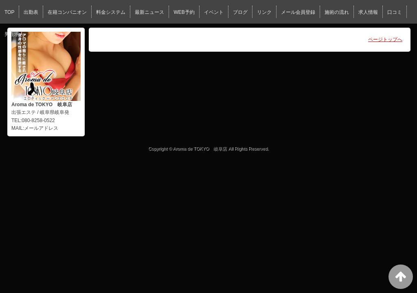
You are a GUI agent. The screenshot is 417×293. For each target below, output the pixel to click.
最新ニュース (149, 12)
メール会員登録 (298, 12)
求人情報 (368, 12)
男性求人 (14, 34)
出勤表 (31, 12)
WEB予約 (183, 12)
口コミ (394, 12)
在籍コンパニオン (67, 12)
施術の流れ (337, 12)
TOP (9, 12)
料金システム (110, 12)
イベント (214, 12)
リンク (264, 12)
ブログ (240, 12)
